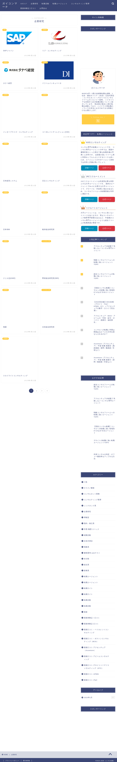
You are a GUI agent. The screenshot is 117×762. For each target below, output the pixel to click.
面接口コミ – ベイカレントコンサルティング (96, 629)
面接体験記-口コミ (28, 8)
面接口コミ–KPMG (91, 673)
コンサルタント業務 (92, 492)
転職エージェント (60, 4)
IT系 (85, 481)
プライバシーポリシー (12, 759)
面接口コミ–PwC (90, 678)
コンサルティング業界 (80, 4)
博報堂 (86, 516)
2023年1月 (99, 696)
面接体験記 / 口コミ (92, 616)
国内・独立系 (89, 522)
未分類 (86, 557)
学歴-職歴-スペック (91, 528)
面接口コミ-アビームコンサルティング (96, 656)
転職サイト (88, 587)
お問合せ (43, 8)
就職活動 (87, 534)
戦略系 (86, 545)
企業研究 (34, 4)
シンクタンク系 (90, 504)
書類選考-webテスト (92, 551)
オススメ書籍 (89, 486)
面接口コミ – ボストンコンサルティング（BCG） (96, 638)
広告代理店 (88, 540)
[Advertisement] (99, 47)
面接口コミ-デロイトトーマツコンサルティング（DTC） (96, 665)
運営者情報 (26, 759)
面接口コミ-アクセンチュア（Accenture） (95, 647)
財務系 (86, 569)
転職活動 (45, 4)
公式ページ (106, 168)
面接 (85, 610)
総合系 (86, 563)
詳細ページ (89, 168)
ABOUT (23, 4)
